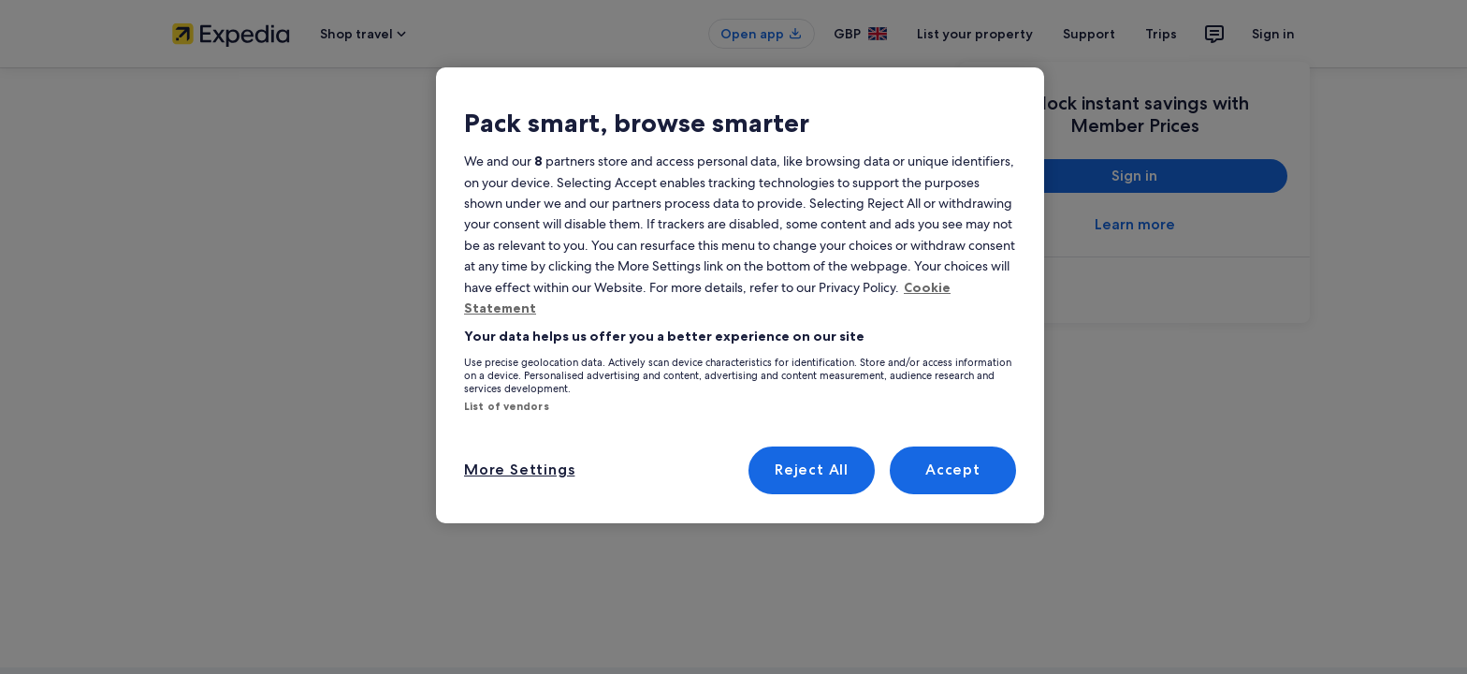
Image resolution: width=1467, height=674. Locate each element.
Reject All (812, 469)
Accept (953, 469)
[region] (740, 295)
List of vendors (506, 406)
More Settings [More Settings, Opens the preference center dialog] (516, 469)
